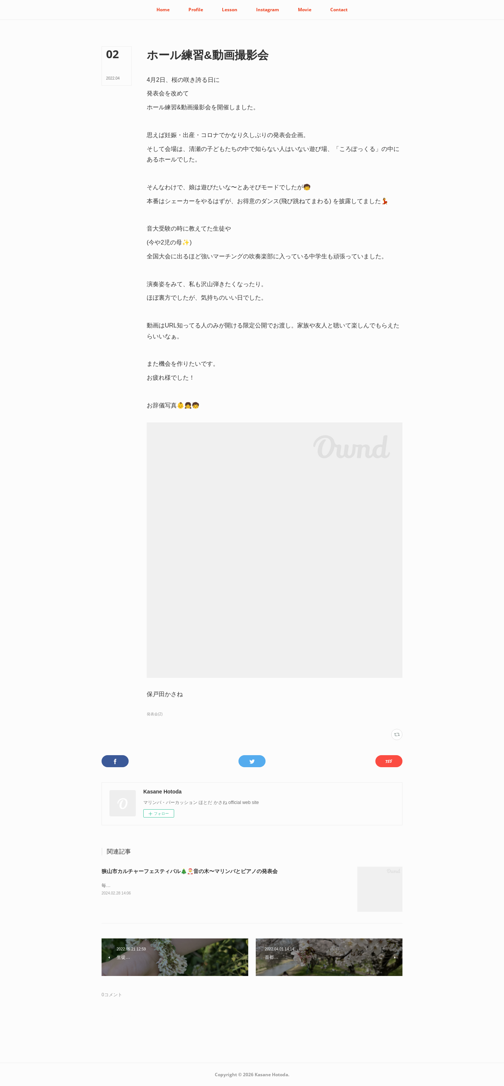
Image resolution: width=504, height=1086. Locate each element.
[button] (163, 10)
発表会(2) (154, 714)
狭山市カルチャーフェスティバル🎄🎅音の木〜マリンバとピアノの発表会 (190, 871)
